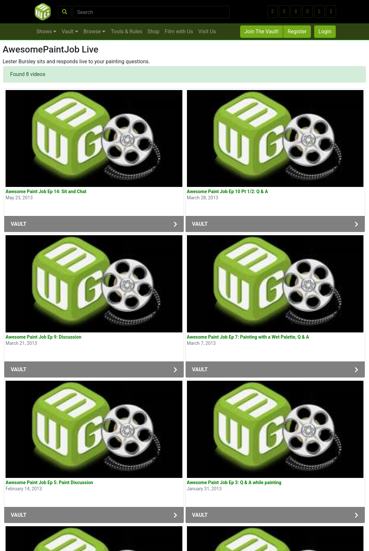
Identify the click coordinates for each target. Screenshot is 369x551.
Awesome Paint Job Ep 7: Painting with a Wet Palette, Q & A (248, 337)
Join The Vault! (261, 31)
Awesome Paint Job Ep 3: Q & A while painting (234, 482)
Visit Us (207, 31)
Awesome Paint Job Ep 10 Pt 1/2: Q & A (227, 191)
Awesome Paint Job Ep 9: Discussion (43, 337)
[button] (273, 11)
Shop (153, 31)
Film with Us (179, 31)
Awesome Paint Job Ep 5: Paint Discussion (49, 482)
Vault (70, 31)
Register (297, 31)
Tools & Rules (126, 31)
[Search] (151, 12)
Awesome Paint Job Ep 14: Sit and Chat (46, 191)
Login (324, 31)
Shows (47, 31)
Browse (94, 31)
